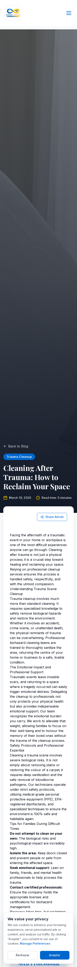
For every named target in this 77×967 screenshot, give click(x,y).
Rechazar (22, 955)
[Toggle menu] (69, 13)
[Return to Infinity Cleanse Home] (13, 13)
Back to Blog (15, 446)
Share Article (52, 517)
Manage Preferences (35, 943)
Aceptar (54, 955)
